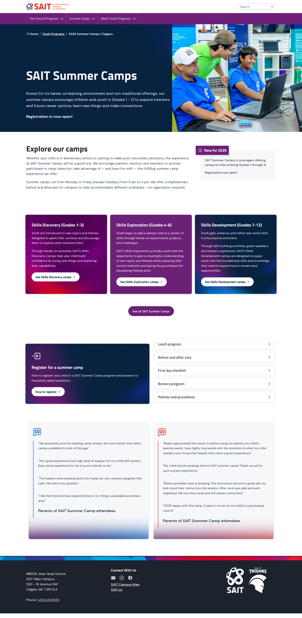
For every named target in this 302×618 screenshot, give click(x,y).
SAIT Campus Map (125, 584)
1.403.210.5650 (48, 600)
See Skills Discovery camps (55, 277)
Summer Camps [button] (79, 18)
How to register (48, 391)
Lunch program (214, 344)
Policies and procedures (214, 397)
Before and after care (214, 357)
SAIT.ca (116, 590)
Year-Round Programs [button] (43, 18)
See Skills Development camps (227, 281)
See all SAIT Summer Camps (151, 311)
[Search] (256, 6)
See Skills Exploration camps (141, 281)
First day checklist (214, 370)
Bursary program (214, 383)
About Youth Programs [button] (115, 18)
